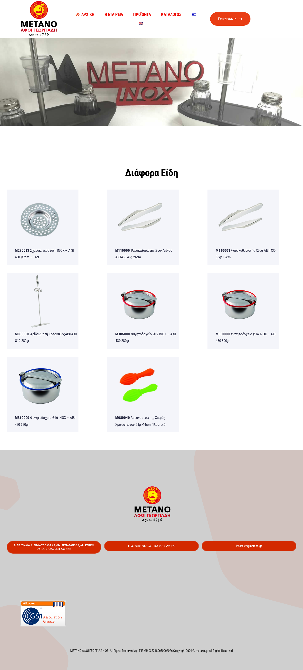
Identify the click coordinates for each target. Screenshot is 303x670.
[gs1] (43, 602)
